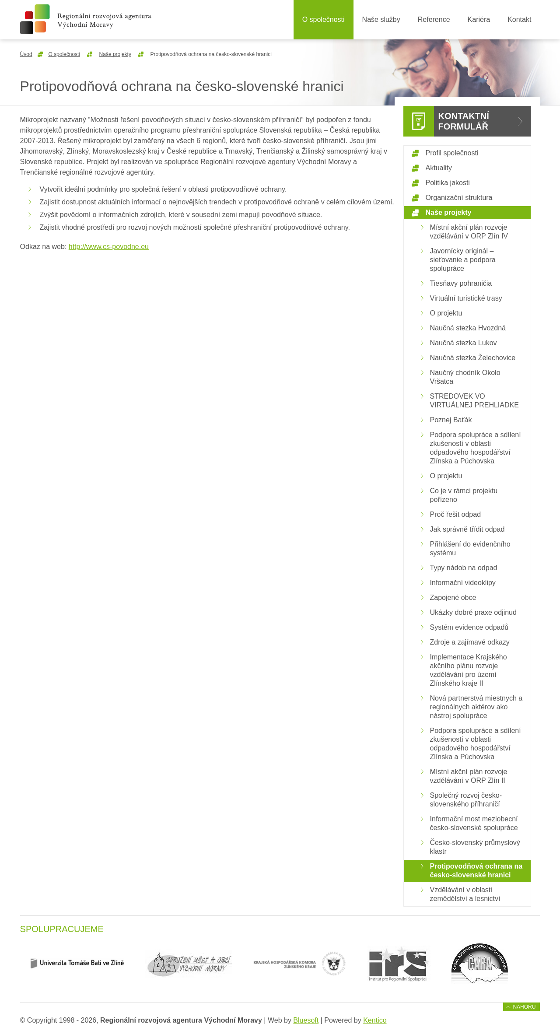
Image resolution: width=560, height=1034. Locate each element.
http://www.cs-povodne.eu (109, 246)
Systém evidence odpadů (469, 627)
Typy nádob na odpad (463, 567)
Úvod (26, 54)
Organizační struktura (459, 197)
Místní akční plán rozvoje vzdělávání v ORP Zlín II (469, 776)
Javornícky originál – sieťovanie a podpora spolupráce (463, 259)
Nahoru (524, 1007)
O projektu (446, 313)
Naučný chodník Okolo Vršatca (465, 377)
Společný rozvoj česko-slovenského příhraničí (466, 800)
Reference (434, 19)
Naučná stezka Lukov (463, 343)
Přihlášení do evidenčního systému (470, 548)
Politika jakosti (448, 182)
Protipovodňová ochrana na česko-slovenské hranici (476, 870)
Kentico (374, 1020)
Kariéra (479, 19)
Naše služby (381, 19)
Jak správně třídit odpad (467, 529)
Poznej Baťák (451, 420)
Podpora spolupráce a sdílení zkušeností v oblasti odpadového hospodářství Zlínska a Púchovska (475, 448)
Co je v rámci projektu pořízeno (464, 495)
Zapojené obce (453, 597)
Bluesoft (305, 1020)
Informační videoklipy (463, 582)
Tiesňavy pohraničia (461, 283)
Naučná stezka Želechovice (473, 357)
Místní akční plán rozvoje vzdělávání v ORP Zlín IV (469, 232)
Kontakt (519, 19)
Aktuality (439, 168)
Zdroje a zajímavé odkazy (470, 642)
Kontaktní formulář (463, 121)
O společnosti (323, 19)
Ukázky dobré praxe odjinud (473, 612)
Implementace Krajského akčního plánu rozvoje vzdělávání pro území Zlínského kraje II (468, 670)
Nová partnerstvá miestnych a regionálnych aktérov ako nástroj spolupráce (476, 706)
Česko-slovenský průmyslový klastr (475, 847)
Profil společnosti (452, 153)
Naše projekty (115, 54)
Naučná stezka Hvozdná (468, 328)
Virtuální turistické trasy (466, 298)
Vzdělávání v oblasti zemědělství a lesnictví (465, 894)
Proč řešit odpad (455, 514)
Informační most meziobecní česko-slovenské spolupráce (474, 823)
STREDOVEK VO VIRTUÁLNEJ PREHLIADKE (474, 401)
